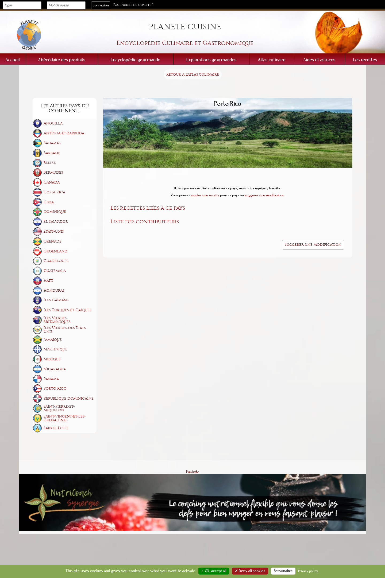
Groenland (55, 251)
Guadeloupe (56, 261)
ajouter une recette (205, 195)
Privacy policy (308, 571)
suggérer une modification (264, 195)
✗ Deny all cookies (250, 571)
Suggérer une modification (313, 244)
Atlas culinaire (272, 60)
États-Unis (54, 231)
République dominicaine (69, 398)
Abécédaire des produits (62, 60)
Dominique (55, 211)
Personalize (283, 571)
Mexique (52, 359)
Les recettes (365, 60)
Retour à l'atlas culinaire (192, 74)
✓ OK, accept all (213, 571)
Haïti (48, 280)
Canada (52, 182)
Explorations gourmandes (211, 60)
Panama (51, 379)
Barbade (52, 153)
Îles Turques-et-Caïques (67, 310)
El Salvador (56, 221)
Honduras (54, 290)
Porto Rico (55, 388)
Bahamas (52, 143)
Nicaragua (55, 369)
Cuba (49, 202)
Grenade (52, 241)
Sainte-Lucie (56, 428)
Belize (50, 163)
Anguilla (53, 123)
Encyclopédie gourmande (135, 60)
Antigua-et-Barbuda (64, 133)
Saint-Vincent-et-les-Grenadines (65, 418)
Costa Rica (54, 192)
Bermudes (53, 172)
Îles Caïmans (56, 300)
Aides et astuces (319, 60)
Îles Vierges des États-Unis (65, 330)
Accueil (13, 60)
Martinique (55, 349)
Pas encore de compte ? (133, 5)
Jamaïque (53, 339)
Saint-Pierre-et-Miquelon (59, 408)
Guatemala (55, 270)
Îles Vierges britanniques (57, 320)
